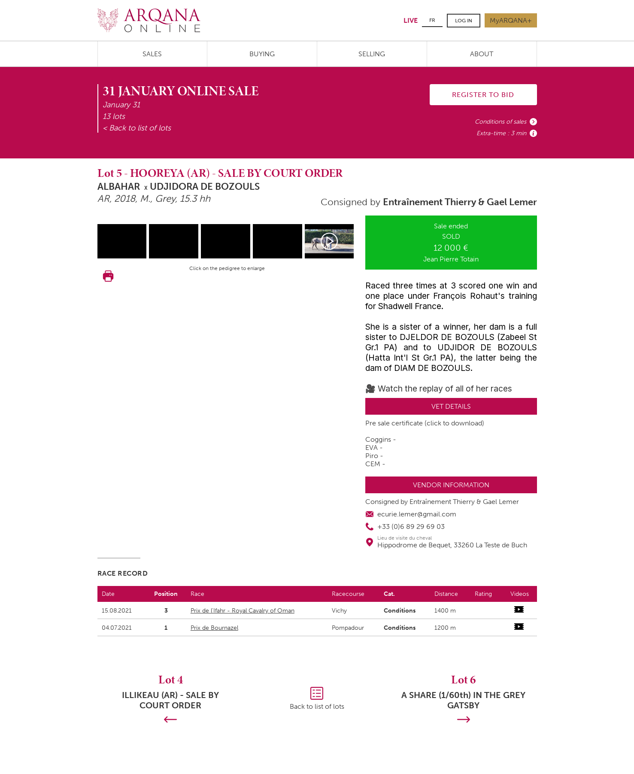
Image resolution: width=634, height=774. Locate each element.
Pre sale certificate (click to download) (424, 423)
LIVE (410, 20)
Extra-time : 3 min (501, 133)
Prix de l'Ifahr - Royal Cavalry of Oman (242, 610)
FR (432, 20)
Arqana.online (148, 20)
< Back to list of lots (137, 128)
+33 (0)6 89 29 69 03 (411, 526)
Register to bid (483, 95)
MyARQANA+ (511, 20)
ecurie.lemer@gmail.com (416, 514)
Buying (262, 54)
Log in (463, 21)
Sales (152, 54)
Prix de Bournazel (214, 627)
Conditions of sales (500, 121)
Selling (371, 54)
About (481, 54)
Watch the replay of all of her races (445, 388)
